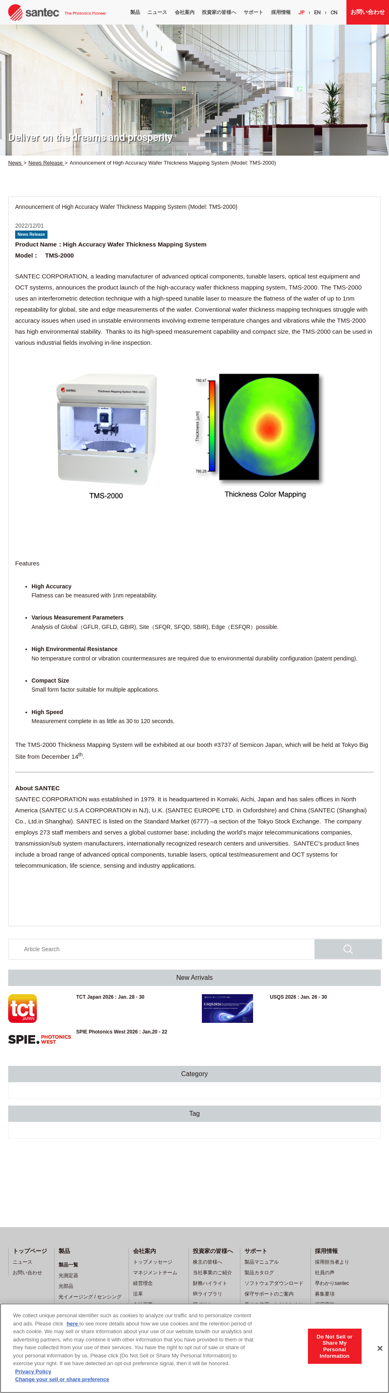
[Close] (380, 1348)
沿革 (138, 1294)
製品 (135, 12)
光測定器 (68, 1275)
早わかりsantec (332, 1283)
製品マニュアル (261, 1262)
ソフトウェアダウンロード (273, 1283)
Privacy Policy (33, 1371)
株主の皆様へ (207, 1262)
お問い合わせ (368, 12)
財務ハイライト (210, 1283)
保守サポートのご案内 (269, 1294)
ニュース (157, 12)
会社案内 (184, 12)
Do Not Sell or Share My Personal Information (335, 1346)
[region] (194, 1348)
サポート (253, 12)
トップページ (30, 1251)
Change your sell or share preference (62, 1379)
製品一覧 (68, 1265)
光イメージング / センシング (90, 1297)
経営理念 (143, 1283)
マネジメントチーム (155, 1272)
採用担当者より (332, 1262)
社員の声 (325, 1272)
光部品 (66, 1286)
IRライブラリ (207, 1294)
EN (317, 12)
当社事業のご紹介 (212, 1272)
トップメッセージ (152, 1262)
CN (333, 12)
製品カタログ (259, 1272)
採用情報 (281, 12)
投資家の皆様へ (219, 12)
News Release (31, 234)
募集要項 (325, 1294)
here (73, 1324)
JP (301, 12)
